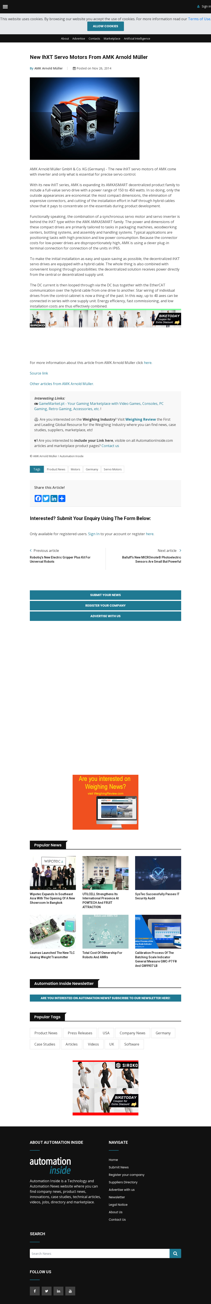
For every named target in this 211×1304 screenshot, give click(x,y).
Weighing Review (140, 419)
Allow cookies (105, 26)
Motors (75, 470)
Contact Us (117, 1222)
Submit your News (105, 595)
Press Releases (80, 1035)
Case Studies (44, 1046)
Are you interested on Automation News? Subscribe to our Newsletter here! (105, 1000)
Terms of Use (199, 18)
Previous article (44, 551)
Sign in (204, 6)
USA (106, 1035)
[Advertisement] (110, 344)
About (65, 39)
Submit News (119, 1169)
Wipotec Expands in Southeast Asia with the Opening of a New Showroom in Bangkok (52, 900)
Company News (132, 1035)
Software (131, 1046)
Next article (169, 551)
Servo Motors (113, 470)
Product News (56, 470)
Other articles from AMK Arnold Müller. (62, 384)
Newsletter (117, 1199)
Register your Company (105, 606)
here (148, 363)
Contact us (110, 446)
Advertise (78, 39)
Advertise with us (122, 1192)
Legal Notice (118, 1207)
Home (113, 1162)
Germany (92, 470)
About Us (115, 1214)
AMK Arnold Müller (46, 69)
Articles (72, 1046)
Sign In (94, 534)
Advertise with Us (105, 617)
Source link (39, 373)
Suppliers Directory (123, 1184)
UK (111, 1046)
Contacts (94, 39)
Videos (93, 1046)
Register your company (127, 1177)
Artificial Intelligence (137, 39)
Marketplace (112, 39)
